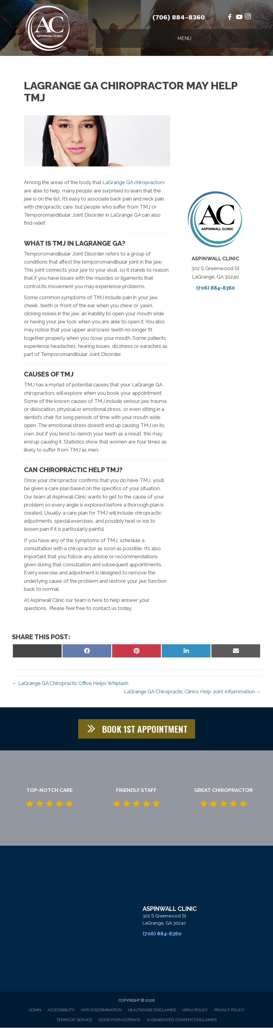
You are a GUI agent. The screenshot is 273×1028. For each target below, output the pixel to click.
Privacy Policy (229, 1010)
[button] (136, 729)
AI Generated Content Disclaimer (182, 1020)
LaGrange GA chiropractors (134, 182)
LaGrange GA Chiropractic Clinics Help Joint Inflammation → (192, 691)
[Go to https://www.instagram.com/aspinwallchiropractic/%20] (248, 17)
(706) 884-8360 (178, 17)
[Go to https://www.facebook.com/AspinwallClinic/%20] (230, 17)
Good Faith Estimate (120, 1020)
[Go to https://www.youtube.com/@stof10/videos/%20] (239, 17)
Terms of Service (74, 1020)
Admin (34, 1010)
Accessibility (61, 1010)
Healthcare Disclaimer (152, 1010)
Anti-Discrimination (101, 1010)
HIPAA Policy (195, 1010)
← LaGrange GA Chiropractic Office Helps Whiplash (70, 683)
